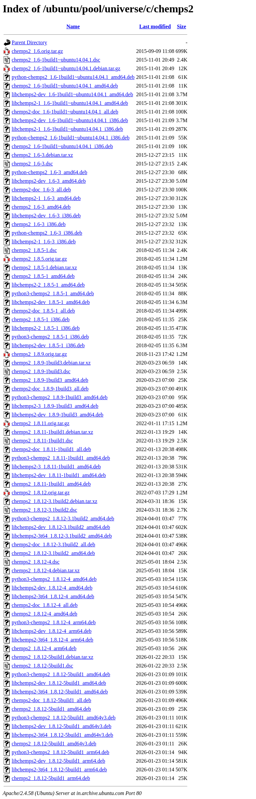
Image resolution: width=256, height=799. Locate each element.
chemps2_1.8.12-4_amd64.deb (44, 614)
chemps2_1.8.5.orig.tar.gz (39, 259)
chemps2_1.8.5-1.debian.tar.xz (44, 267)
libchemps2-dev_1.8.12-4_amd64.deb (52, 588)
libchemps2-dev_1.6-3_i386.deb (46, 215)
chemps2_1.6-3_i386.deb (39, 224)
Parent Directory (29, 42)
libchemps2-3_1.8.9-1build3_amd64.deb (55, 406)
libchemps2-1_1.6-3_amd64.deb (46, 198)
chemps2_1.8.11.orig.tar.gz (40, 423)
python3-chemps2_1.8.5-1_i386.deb (50, 337)
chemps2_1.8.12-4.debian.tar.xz (46, 570)
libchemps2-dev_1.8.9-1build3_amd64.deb (57, 414)
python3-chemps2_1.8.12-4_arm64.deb (54, 622)
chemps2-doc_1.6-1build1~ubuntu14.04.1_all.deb (65, 112)
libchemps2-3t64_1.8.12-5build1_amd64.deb (60, 691)
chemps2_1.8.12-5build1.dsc (42, 665)
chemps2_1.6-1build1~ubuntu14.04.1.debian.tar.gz (66, 68)
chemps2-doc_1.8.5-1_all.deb (43, 311)
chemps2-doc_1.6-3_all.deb (41, 189)
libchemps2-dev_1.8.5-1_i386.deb (48, 345)
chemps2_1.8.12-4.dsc (36, 562)
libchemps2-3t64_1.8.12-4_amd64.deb (53, 596)
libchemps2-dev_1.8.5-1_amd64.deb (51, 302)
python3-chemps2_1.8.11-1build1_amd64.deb (61, 458)
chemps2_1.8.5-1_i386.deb (41, 319)
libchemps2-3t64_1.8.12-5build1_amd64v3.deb (62, 735)
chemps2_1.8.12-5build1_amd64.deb (51, 709)
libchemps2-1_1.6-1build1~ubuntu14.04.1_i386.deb (67, 129)
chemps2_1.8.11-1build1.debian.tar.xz (52, 432)
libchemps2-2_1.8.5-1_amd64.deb (48, 285)
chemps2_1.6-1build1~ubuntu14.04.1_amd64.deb (65, 86)
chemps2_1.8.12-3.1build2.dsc (44, 510)
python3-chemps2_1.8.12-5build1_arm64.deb (60, 752)
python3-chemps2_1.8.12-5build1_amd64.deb (61, 674)
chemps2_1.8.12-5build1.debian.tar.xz (52, 657)
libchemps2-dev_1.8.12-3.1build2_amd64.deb (61, 527)
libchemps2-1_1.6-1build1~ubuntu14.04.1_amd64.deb (70, 103)
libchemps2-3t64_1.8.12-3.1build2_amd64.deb (62, 536)
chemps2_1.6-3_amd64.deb (41, 207)
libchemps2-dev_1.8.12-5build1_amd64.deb (59, 683)
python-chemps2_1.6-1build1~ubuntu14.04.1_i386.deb (71, 137)
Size (181, 26)
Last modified (155, 26)
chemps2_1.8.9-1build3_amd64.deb (50, 380)
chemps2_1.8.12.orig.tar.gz (41, 492)
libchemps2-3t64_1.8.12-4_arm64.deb (52, 640)
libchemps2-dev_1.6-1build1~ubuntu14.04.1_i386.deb (70, 120)
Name (73, 26)
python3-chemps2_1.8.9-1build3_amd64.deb (60, 397)
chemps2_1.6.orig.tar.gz (37, 51)
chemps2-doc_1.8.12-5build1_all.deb (51, 700)
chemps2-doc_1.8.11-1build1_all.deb (51, 449)
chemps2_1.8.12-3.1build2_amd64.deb (53, 553)
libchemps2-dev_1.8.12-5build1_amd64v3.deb (61, 726)
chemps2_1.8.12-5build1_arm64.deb (51, 778)
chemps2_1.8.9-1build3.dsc (41, 371)
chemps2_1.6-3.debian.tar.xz (42, 155)
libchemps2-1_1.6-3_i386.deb (44, 241)
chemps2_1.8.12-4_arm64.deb (44, 648)
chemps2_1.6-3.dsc (32, 163)
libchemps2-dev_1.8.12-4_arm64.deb (52, 631)
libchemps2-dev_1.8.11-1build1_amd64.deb (59, 475)
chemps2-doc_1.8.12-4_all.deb (45, 605)
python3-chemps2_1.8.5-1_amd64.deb (53, 293)
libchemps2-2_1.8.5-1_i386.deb (46, 328)
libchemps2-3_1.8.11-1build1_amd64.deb (56, 466)
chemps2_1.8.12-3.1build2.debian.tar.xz (54, 501)
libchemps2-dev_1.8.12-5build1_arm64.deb (58, 761)
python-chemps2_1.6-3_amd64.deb (49, 172)
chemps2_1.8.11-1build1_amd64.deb (51, 484)
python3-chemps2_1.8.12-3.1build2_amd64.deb (63, 518)
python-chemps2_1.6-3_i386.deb (47, 233)
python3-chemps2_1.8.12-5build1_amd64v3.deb (64, 717)
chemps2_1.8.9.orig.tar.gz (39, 354)
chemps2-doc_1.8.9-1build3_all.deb (50, 389)
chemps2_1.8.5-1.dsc (34, 250)
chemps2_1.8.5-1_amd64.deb (43, 276)
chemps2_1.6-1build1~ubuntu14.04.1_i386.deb (62, 146)
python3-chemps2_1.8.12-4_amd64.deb (54, 579)
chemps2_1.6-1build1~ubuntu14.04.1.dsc (56, 60)
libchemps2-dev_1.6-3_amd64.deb (49, 181)
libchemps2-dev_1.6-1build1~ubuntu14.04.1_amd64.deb (72, 94)
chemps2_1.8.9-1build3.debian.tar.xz (51, 363)
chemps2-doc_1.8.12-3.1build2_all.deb (53, 544)
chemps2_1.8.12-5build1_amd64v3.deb (54, 743)
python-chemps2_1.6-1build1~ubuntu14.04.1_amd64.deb (73, 77)
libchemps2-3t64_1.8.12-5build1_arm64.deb (59, 769)
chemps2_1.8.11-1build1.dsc (42, 440)
